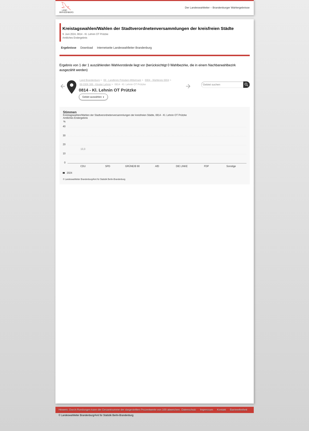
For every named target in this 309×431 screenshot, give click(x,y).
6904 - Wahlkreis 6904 (157, 80)
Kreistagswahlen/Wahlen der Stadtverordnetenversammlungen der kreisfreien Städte (148, 28)
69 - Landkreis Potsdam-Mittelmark (122, 80)
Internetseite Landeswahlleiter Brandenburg (124, 47)
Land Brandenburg (90, 80)
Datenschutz (189, 409)
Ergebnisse (68, 47)
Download (86, 47)
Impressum (206, 409)
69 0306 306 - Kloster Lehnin (95, 84)
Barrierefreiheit (238, 409)
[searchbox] (225, 84)
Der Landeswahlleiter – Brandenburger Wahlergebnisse (217, 7)
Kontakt (221, 409)
